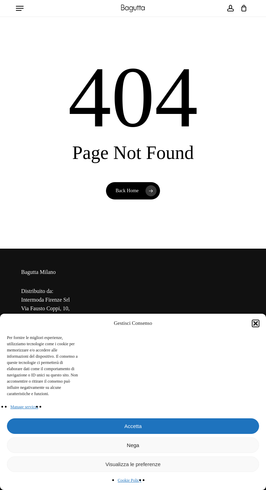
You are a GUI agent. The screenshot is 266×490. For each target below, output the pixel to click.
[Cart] (242, 8)
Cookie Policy (129, 480)
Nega (133, 445)
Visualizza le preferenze (133, 464)
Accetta (133, 426)
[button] (255, 323)
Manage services (24, 406)
